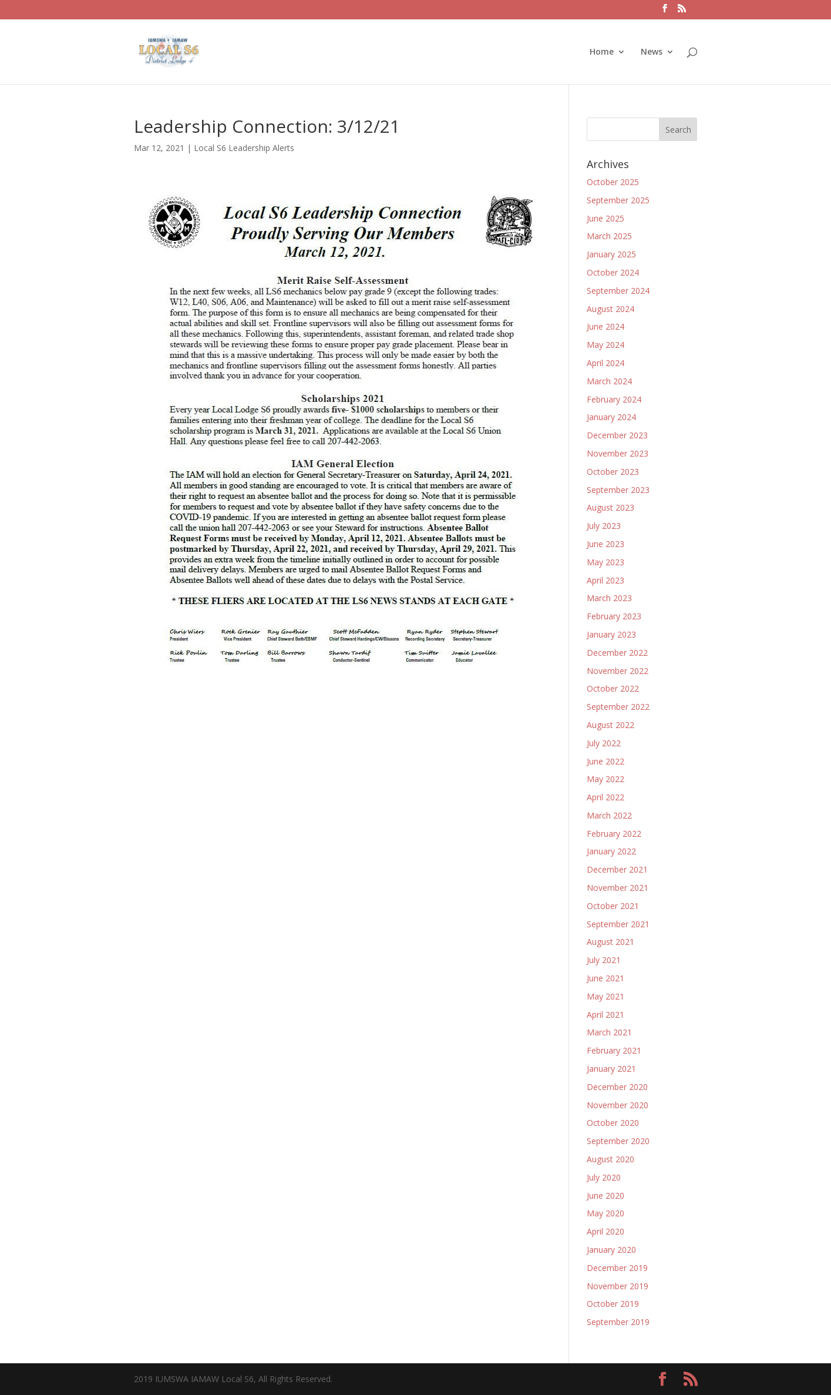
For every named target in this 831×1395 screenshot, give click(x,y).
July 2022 (604, 743)
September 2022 (618, 706)
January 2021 (611, 1068)
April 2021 (605, 1014)
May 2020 (605, 1213)
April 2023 (605, 580)
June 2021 (605, 978)
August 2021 (610, 941)
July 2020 (604, 1177)
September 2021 (618, 924)
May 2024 (605, 344)
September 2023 (618, 489)
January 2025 (611, 254)
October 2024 (613, 272)
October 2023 (613, 471)
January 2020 (611, 1249)
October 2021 (613, 905)
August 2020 (610, 1159)
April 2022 (605, 797)
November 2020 (617, 1105)
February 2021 (614, 1050)
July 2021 (604, 959)
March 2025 (609, 236)
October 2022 (613, 688)
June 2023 (605, 543)
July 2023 (604, 525)
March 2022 (609, 815)
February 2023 (614, 616)
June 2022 (605, 761)
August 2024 (610, 308)
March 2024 (609, 381)
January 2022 (611, 851)
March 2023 (609, 597)
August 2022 (610, 724)
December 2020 (617, 1086)
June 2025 (605, 218)
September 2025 (618, 200)
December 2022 (617, 652)
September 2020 (618, 1140)
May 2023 (605, 562)
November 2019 (617, 1286)
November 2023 (617, 453)
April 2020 (605, 1231)
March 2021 (609, 1032)
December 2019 (617, 1267)
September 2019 (618, 1321)
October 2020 (613, 1122)
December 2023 (617, 435)
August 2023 (610, 507)
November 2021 (617, 887)
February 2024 (614, 399)
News (651, 52)
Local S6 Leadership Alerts (244, 147)
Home (602, 52)
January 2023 (611, 634)
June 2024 (605, 326)
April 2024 (605, 362)
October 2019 (613, 1303)
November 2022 (617, 670)
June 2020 (605, 1195)
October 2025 (613, 181)
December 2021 (617, 869)
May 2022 (605, 778)
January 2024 (611, 416)
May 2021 (605, 996)
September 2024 (618, 290)
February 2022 (614, 833)
